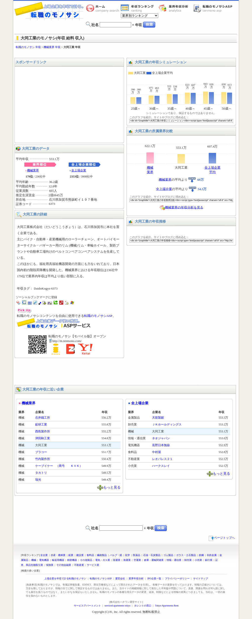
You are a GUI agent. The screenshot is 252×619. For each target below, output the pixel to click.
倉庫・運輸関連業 (154, 560)
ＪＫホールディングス (167, 424)
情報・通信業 (174, 560)
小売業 (198, 560)
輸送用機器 (58, 560)
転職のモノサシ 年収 (28, 47)
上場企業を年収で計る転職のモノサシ (65, 578)
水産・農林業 (58, 555)
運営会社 (120, 578)
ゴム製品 (168, 555)
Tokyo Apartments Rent (166, 605)
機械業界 (33, 170)
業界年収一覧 (138, 8)
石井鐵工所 (42, 417)
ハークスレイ (161, 466)
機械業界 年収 (52, 47)
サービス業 (93, 565)
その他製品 (86, 560)
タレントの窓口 (142, 605)
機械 (33, 560)
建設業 (80, 555)
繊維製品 (102, 555)
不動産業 (79, 565)
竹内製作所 (42, 459)
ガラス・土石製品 (186, 555)
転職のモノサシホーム (103, 8)
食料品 (90, 555)
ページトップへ (222, 537)
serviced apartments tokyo (117, 605)
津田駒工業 (42, 438)
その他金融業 (63, 565)
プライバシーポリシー (177, 578)
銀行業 (208, 560)
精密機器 (72, 560)
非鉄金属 (212, 555)
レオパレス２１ (162, 459)
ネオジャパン (161, 438)
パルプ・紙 (116, 555)
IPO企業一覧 (154, 578)
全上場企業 (78, 170)
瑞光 (38, 479)
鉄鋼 (201, 555)
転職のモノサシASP (214, 8)
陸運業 (116, 560)
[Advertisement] (126, 53)
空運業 (137, 560)
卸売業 (188, 560)
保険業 (49, 565)
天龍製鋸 (158, 417)
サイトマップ (200, 578)
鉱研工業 (41, 424)
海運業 (127, 560)
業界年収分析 (175, 8)
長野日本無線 (161, 445)
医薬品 (136, 555)
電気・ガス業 (102, 560)
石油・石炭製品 (151, 555)
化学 (127, 555)
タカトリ (41, 472)
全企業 (44, 555)
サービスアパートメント (87, 605)
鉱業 (70, 555)
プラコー (41, 452)
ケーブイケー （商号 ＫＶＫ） (58, 466)
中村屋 (156, 452)
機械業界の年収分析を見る (184, 207)
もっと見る (112, 487)
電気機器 (44, 560)
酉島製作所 (42, 431)
